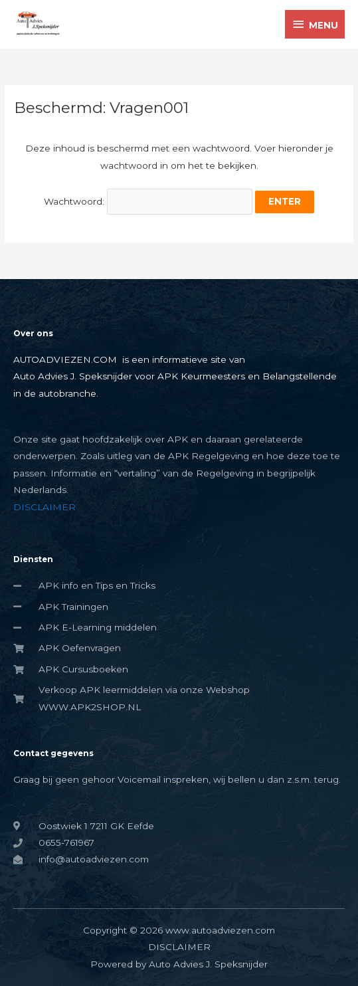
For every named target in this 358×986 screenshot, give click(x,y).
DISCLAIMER (44, 507)
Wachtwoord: (148, 201)
